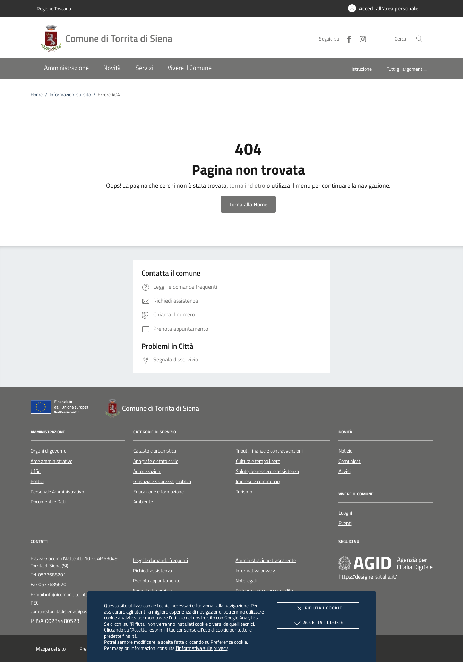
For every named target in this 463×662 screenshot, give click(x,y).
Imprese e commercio (258, 481)
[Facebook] (346, 38)
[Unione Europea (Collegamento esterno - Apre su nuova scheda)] (61, 408)
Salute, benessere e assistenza (267, 471)
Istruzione (362, 68)
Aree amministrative (51, 461)
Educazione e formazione (158, 491)
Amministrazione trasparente (265, 560)
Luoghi (345, 513)
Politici (37, 481)
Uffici (36, 471)
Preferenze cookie (229, 641)
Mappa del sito (51, 649)
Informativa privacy (255, 570)
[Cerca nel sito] (419, 38)
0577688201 (52, 575)
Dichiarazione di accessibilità (264, 590)
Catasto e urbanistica (154, 451)
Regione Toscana (54, 8)
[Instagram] (360, 38)
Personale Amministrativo (57, 491)
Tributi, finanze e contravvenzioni (269, 451)
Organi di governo (48, 451)
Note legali (246, 580)
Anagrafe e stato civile (155, 461)
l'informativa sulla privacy (202, 648)
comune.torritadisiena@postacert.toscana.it (76, 611)
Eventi (345, 523)
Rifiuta (318, 608)
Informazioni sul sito (70, 94)
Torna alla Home (248, 204)
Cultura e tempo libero (258, 461)
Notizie (345, 451)
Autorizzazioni (147, 471)
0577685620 (52, 584)
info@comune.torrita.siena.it (74, 594)
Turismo (244, 491)
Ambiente (143, 502)
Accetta (317, 622)
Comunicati (349, 461)
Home (37, 94)
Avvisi (344, 471)
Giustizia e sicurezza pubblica (162, 481)
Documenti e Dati (48, 502)
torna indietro (247, 185)
